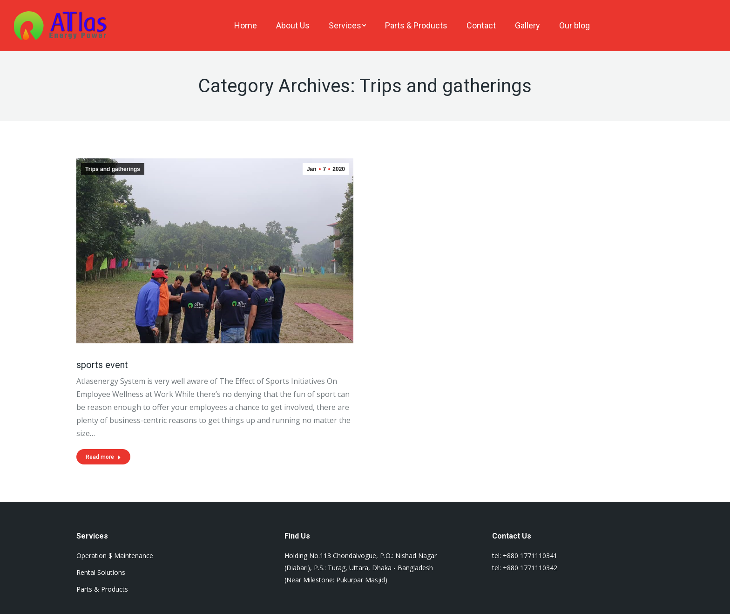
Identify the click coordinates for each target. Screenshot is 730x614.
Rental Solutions (100, 572)
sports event (102, 364)
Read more (103, 457)
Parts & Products (102, 589)
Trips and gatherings (112, 169)
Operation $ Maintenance (114, 555)
